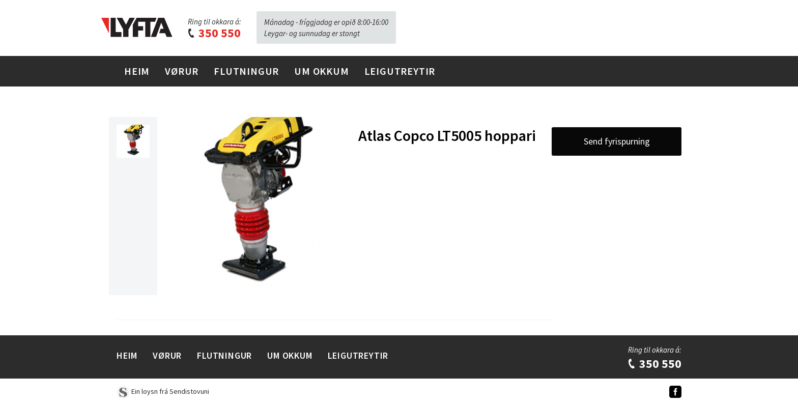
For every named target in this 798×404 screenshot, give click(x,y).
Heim (137, 71)
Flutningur (246, 71)
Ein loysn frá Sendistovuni (163, 391)
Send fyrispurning (617, 141)
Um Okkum (321, 71)
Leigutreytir (400, 71)
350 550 (214, 33)
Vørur (181, 71)
